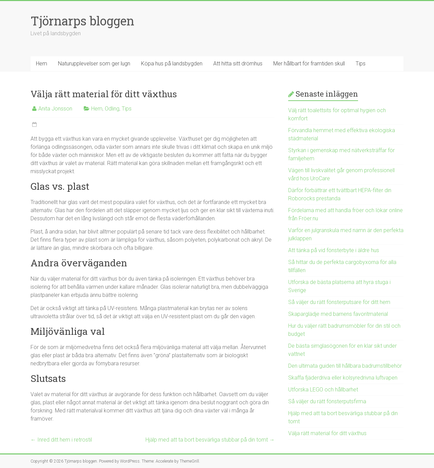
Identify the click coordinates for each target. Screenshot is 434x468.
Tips (361, 63)
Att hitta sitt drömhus (237, 63)
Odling (112, 108)
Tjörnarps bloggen (82, 21)
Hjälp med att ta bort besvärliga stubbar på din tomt (210, 439)
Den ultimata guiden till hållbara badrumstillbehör (345, 366)
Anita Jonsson (55, 108)
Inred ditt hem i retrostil (61, 439)
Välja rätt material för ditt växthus (327, 433)
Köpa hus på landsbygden (171, 63)
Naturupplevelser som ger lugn (94, 63)
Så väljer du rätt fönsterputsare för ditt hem (339, 302)
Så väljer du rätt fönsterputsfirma (327, 401)
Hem (41, 63)
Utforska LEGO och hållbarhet (323, 389)
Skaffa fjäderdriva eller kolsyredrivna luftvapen (342, 377)
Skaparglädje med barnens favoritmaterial (338, 314)
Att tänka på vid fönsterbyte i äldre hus (333, 250)
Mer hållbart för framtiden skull (309, 63)
